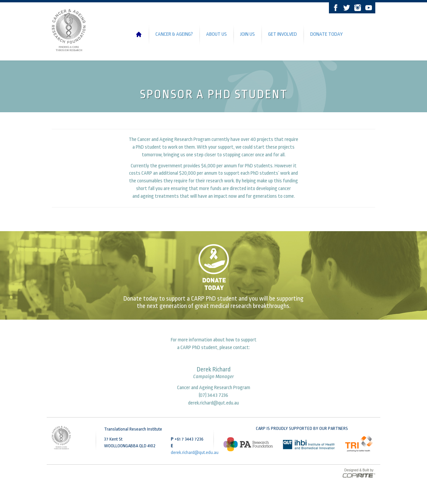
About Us (216, 34)
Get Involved (282, 34)
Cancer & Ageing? (174, 34)
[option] (248, 444)
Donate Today (326, 34)
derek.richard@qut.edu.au (213, 403)
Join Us (247, 34)
